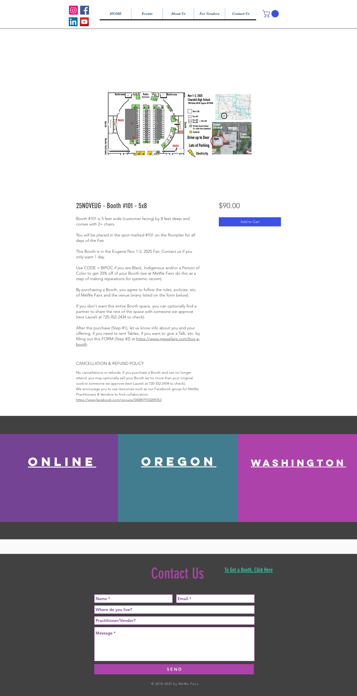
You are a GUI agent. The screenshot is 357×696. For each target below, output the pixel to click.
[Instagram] (73, 10)
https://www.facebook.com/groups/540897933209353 (118, 400)
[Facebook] (84, 10)
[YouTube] (84, 21)
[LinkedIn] (73, 21)
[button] (271, 13)
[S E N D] (174, 669)
